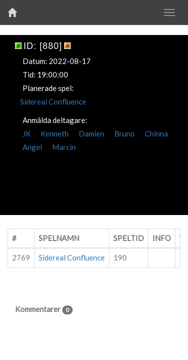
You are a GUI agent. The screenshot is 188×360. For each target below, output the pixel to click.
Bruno (124, 133)
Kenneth (55, 133)
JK (27, 133)
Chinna (156, 133)
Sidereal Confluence (53, 101)
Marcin (64, 147)
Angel (32, 147)
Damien (91, 133)
